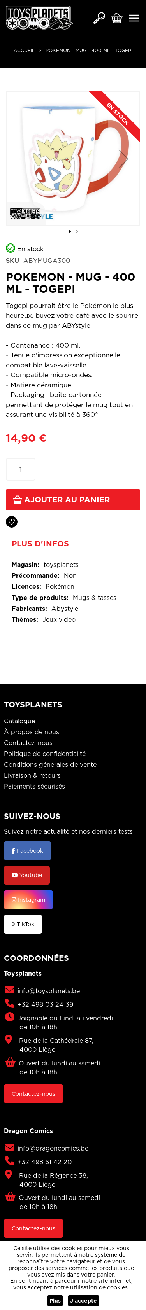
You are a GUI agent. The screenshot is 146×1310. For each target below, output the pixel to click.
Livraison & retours (32, 775)
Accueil (24, 50)
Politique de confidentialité (45, 753)
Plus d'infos (40, 544)
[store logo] (39, 18)
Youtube (27, 875)
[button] (123, 158)
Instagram (28, 900)
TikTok (23, 924)
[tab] (73, 546)
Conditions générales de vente (50, 764)
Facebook (27, 851)
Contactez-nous (28, 742)
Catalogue (19, 721)
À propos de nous (31, 732)
